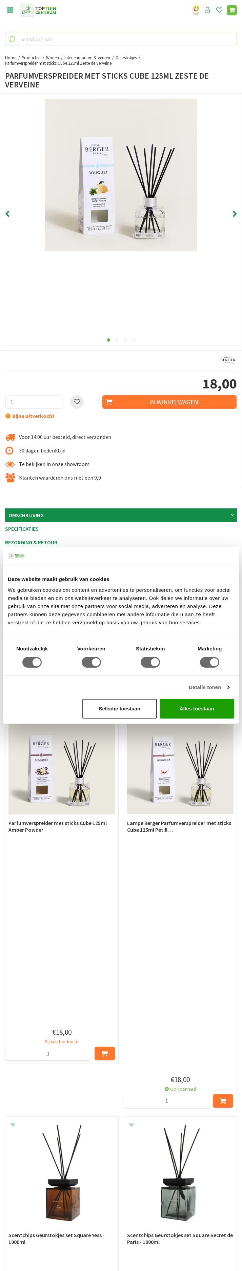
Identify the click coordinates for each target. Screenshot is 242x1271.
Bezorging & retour (31, 542)
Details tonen (205, 687)
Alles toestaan (197, 708)
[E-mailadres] (121, 1114)
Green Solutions (121, 1243)
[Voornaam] (63, 1097)
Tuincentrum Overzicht (121, 1250)
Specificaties (22, 528)
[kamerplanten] (121, 38)
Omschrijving (26, 515)
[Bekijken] (232, 10)
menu (10, 10)
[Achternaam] (180, 1097)
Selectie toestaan (120, 708)
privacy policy (156, 1080)
